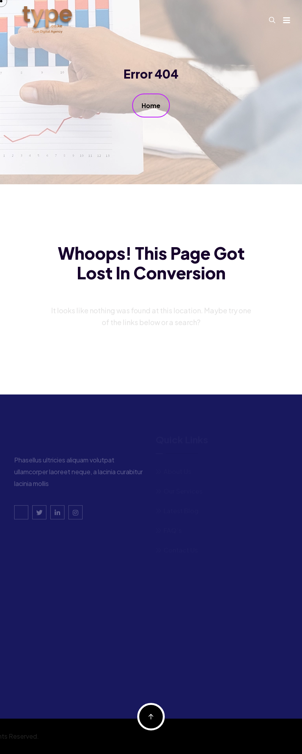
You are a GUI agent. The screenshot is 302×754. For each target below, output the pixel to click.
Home (151, 105)
